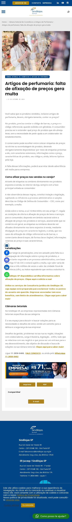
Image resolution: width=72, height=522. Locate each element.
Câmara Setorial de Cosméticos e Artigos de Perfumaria (31, 22)
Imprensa (47, 3)
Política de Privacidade (28, 495)
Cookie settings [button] (11, 505)
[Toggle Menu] (3, 2)
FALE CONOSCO (33, 353)
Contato (36, 3)
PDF (45, 384)
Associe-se (20, 3)
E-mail (36, 401)
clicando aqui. (13, 500)
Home (4, 22)
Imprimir (27, 384)
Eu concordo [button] (28, 505)
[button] (50, 516)
